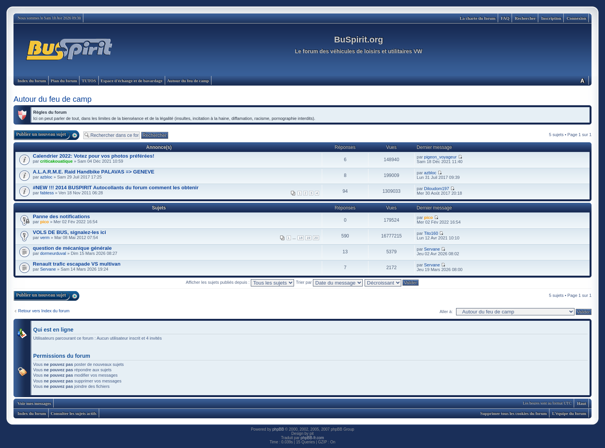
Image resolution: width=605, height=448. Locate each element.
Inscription (551, 18)
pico (44, 221)
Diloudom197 (436, 188)
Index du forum (32, 80)
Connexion (576, 18)
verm (44, 237)
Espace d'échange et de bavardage (131, 80)
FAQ (505, 18)
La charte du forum (478, 18)
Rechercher (525, 18)
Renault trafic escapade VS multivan (76, 264)
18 (300, 238)
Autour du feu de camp (188, 80)
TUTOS (89, 80)
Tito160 (431, 233)
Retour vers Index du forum (43, 310)
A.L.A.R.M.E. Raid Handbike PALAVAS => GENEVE (93, 172)
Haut (581, 403)
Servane (432, 249)
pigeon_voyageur (440, 157)
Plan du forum (64, 80)
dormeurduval (53, 253)
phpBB (278, 429)
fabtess (47, 192)
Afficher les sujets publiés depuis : (240, 282)
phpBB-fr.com (312, 438)
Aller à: (446, 311)
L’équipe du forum (569, 413)
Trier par (329, 282)
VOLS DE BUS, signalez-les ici (69, 232)
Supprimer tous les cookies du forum (513, 413)
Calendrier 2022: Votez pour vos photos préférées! (93, 156)
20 (316, 238)
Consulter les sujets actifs (73, 413)
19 (308, 238)
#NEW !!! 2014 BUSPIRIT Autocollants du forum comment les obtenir (116, 187)
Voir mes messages (34, 403)
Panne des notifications (61, 216)
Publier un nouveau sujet (41, 134)
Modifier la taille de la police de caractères (582, 80)
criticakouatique (56, 161)
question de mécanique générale (72, 248)
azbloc (46, 177)
